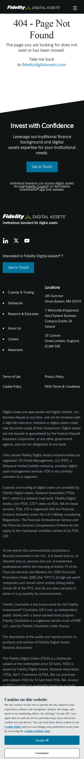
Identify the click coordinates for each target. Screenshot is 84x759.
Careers (13, 339)
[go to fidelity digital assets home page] (35, 217)
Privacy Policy (54, 377)
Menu (75, 7)
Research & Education (23, 314)
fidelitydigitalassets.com (44, 65)
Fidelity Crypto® (37, 186)
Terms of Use (12, 377)
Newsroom (15, 350)
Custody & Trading (21, 292)
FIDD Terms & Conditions (62, 387)
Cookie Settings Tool (37, 733)
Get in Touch (42, 167)
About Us (14, 328)
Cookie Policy (12, 387)
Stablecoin (15, 303)
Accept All (42, 742)
